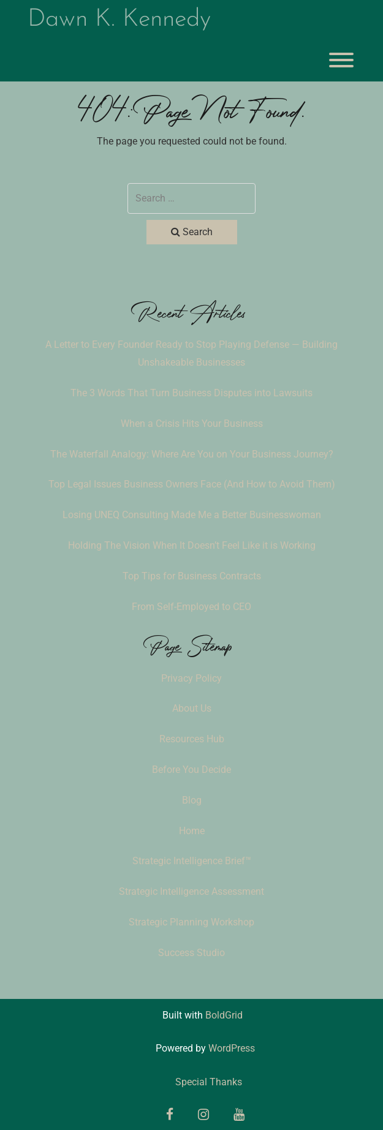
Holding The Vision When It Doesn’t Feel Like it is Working (192, 545)
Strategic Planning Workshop (191, 922)
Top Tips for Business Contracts (192, 576)
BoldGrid (224, 1015)
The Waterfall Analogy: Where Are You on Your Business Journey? (191, 454)
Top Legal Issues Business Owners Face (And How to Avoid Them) (191, 484)
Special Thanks (208, 1082)
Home (192, 831)
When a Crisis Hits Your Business (192, 423)
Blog (192, 800)
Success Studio (191, 953)
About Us (191, 708)
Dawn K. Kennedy (119, 19)
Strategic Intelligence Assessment (191, 891)
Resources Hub (191, 739)
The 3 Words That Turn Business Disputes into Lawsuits (191, 393)
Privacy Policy (191, 678)
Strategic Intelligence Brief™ (191, 861)
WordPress (231, 1048)
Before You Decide (191, 769)
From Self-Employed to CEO (191, 606)
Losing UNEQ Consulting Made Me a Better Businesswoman (192, 515)
